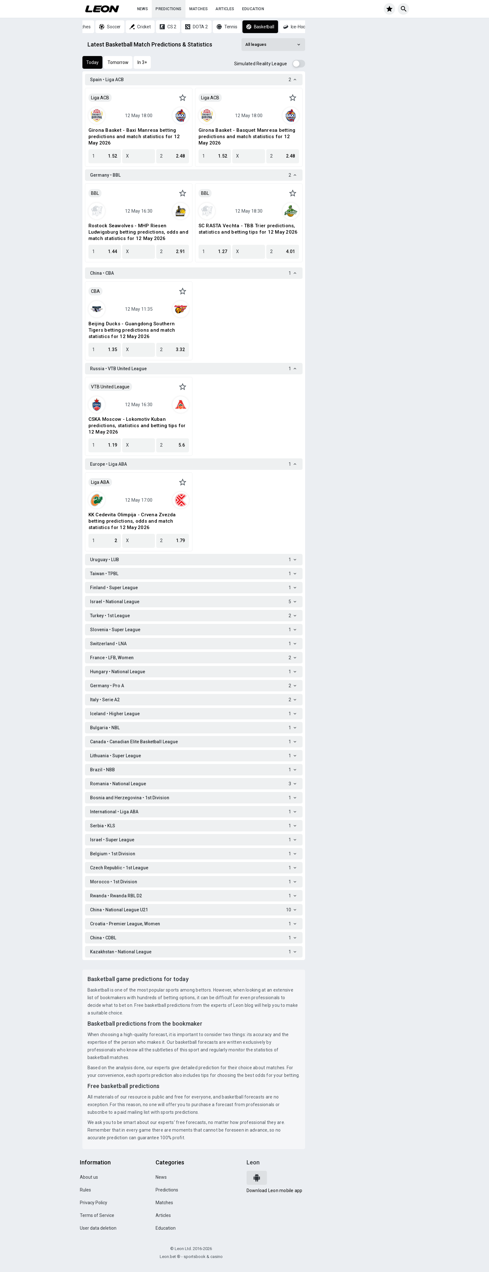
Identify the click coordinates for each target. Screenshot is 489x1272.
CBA (95, 291)
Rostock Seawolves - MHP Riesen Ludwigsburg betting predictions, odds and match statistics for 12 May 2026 (138, 232)
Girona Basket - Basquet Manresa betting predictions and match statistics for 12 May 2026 (247, 136)
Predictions (168, 9)
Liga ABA (100, 482)
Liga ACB (100, 97)
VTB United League (110, 386)
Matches (198, 9)
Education (253, 9)
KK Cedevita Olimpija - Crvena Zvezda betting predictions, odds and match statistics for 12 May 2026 (132, 521)
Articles (224, 9)
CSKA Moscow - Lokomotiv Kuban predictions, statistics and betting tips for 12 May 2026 (137, 425)
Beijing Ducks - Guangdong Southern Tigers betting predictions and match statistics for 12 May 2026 (131, 330)
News (142, 9)
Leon (253, 1162)
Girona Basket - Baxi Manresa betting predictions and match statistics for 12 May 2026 (134, 136)
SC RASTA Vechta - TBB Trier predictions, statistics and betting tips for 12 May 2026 (248, 229)
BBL (95, 193)
